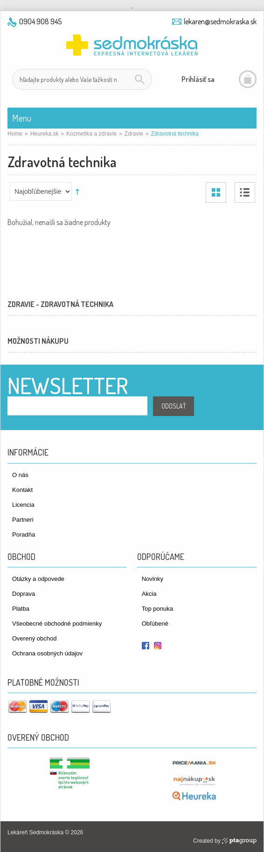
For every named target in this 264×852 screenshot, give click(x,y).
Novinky (152, 578)
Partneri (23, 519)
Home (14, 133)
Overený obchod (34, 638)
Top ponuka (157, 608)
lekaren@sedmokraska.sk (220, 21)
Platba (20, 608)
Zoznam (245, 192)
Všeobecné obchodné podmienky (57, 623)
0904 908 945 (40, 21)
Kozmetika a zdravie (91, 133)
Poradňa (23, 534)
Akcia (149, 593)
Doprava (23, 593)
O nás (20, 474)
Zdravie (134, 133)
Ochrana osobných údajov (47, 653)
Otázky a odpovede (38, 578)
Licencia (23, 504)
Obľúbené (155, 623)
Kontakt (22, 489)
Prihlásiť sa (198, 79)
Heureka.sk (44, 133)
